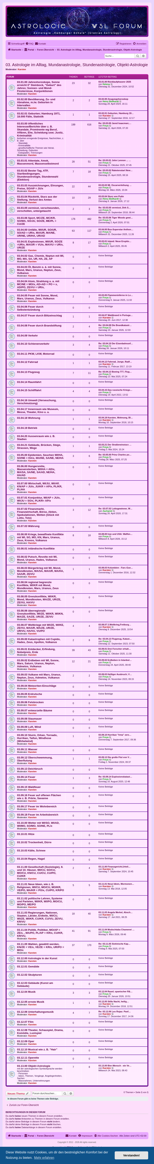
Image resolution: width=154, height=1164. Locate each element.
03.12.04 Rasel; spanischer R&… (115, 991)
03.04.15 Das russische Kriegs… (115, 390)
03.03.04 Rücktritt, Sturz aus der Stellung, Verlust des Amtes (37, 198)
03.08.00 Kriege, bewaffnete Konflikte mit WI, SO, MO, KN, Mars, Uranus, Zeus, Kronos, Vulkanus (40, 537)
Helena (106, 84)
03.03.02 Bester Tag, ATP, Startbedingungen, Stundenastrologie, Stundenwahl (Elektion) (37, 175)
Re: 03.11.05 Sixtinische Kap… (114, 944)
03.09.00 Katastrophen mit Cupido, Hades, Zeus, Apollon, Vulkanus (38, 641)
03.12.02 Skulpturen (29, 974)
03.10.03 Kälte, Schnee (31, 850)
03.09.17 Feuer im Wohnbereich (37, 806)
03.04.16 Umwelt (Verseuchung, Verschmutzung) (36, 402)
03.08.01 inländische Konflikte (36, 548)
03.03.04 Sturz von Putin (111, 196)
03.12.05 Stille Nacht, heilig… (113, 1001)
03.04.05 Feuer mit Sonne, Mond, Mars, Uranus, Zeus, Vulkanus (37, 297)
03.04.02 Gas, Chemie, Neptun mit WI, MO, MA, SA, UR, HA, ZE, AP (40, 257)
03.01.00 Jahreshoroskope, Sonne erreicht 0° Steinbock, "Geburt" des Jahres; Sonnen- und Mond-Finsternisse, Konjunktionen (39, 87)
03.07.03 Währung (28, 526)
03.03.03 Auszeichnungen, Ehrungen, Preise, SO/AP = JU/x (40, 187)
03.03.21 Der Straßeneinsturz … (114, 444)
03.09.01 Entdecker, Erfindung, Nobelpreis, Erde (36, 651)
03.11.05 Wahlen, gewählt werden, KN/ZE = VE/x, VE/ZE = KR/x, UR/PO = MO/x (40, 947)
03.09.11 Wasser (27, 749)
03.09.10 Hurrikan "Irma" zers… (114, 735)
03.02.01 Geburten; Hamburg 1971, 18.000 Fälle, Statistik (38, 115)
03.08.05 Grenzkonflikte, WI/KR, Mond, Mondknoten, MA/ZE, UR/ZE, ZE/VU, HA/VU (39, 599)
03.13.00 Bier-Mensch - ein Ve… (114, 1065)
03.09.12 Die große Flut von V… (114, 757)
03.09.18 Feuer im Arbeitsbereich (37, 814)
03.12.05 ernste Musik (30, 1001)
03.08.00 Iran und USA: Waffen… (115, 534)
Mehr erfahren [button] (44, 1157)
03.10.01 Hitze (25, 834)
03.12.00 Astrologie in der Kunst (37, 958)
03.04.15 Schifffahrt (29, 390)
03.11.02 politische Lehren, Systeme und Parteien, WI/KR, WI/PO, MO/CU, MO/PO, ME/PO (40, 901)
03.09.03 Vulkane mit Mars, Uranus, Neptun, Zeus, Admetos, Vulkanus (39, 676)
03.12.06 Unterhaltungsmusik (35, 1011)
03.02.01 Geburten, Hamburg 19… (116, 113)
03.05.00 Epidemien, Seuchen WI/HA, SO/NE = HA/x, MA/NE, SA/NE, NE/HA (40, 456)
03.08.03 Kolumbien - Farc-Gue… (115, 567)
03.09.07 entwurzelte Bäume (34, 710)
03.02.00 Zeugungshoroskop (113, 99)
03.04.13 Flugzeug (28, 372)
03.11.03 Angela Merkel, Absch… (115, 912)
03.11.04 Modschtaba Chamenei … (116, 929)
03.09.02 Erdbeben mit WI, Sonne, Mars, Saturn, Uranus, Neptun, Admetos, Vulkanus (38, 663)
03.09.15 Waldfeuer (29, 786)
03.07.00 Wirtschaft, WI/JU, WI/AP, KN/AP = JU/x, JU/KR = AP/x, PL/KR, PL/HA (39, 486)
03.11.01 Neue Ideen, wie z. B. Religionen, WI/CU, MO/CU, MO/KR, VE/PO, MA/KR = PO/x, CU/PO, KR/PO (40, 887)
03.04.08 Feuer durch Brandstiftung (39, 325)
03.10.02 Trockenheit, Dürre (34, 842)
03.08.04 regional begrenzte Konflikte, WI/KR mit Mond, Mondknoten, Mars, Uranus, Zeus (38, 585)
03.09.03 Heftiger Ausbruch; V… (115, 674)
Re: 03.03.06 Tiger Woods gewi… (115, 217)
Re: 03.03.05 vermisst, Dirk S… (114, 207)
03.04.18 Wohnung (28, 417)
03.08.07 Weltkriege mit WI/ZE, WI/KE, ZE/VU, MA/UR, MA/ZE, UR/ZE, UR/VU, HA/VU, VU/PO (40, 627)
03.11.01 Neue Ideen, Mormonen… (116, 884)
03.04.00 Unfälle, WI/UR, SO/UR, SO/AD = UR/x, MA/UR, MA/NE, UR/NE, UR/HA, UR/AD (37, 232)
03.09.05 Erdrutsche (29, 694)
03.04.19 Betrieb (27, 427)
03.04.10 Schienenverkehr (33, 343)
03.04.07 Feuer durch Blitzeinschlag (39, 315)
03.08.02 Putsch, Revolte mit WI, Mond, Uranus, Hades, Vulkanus (37, 558)
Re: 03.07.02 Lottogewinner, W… (115, 508)
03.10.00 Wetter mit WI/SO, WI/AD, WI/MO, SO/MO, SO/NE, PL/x (38, 824)
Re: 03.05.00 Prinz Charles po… (114, 454)
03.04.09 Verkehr (27, 335)
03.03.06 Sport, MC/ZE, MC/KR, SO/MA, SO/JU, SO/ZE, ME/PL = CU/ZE (36, 220)
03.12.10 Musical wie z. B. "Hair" (37, 1049)
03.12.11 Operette (28, 1057)
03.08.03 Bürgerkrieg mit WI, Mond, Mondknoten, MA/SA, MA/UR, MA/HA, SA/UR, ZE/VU (40, 570)
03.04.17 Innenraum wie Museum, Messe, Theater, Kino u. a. (38, 411)
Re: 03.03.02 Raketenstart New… (115, 170)
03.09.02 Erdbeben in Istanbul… (115, 660)
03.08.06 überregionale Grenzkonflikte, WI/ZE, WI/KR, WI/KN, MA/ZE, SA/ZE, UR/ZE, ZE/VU (40, 613)
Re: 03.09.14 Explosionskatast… (115, 776)
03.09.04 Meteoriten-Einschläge (36, 685)
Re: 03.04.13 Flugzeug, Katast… (115, 639)
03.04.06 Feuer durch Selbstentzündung (30, 308)
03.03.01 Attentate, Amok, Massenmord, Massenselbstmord (38, 162)
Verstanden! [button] (131, 1155)
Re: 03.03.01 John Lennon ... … (114, 160)
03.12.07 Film (25, 1021)
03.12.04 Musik (26, 991)
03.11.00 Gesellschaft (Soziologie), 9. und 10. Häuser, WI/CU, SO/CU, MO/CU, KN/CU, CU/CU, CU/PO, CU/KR (40, 871)
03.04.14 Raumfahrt (29, 382)
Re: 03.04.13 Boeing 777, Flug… (115, 372)
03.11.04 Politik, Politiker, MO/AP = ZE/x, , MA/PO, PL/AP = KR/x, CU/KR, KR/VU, (40, 932)
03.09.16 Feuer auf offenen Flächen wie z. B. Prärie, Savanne (39, 797)
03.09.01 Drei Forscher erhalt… (114, 649)
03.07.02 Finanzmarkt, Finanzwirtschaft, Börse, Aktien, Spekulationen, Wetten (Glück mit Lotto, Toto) (38, 513)
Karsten (22, 69)
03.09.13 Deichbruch (30, 768)
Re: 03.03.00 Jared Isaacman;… (114, 123)
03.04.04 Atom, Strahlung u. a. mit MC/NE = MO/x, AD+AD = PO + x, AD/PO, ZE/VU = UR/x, (38, 284)
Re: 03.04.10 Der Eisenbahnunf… (115, 343)
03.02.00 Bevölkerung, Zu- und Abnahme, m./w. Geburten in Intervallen (36, 102)
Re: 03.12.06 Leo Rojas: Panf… (114, 1011)
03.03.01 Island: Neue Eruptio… (114, 241)
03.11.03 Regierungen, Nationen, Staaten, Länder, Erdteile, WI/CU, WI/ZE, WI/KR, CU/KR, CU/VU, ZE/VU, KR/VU (40, 917)
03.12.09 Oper (25, 1041)
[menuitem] (29, 43)
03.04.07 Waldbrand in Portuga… (115, 315)
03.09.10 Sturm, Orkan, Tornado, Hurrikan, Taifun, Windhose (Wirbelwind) (37, 738)
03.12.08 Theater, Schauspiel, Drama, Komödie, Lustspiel (40, 1032)
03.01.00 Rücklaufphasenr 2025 (114, 82)
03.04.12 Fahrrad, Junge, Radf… (115, 361)
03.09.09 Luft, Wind (29, 726)
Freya (105, 125)
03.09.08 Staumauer (29, 718)
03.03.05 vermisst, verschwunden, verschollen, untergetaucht (38, 209)
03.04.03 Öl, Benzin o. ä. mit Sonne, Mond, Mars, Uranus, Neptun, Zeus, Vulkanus (39, 270)
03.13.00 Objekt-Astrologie (33, 1065)
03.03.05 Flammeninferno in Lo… (115, 295)
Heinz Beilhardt (111, 101)
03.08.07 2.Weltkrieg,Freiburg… (114, 624)
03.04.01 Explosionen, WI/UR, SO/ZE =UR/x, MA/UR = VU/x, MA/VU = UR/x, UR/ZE (40, 244)
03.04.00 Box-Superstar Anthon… (115, 229)
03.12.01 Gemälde (28, 966)
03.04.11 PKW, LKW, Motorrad (35, 353)
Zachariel (107, 511)
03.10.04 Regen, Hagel (31, 858)
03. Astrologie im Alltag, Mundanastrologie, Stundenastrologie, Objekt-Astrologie (77, 65)
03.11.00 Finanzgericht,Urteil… (114, 866)
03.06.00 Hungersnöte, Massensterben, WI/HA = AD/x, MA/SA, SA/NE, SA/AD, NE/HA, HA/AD (36, 471)
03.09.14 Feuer (26, 776)
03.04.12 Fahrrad (27, 361)
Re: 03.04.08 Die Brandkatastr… (115, 325)
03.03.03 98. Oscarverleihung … (115, 185)
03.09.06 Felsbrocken (30, 702)
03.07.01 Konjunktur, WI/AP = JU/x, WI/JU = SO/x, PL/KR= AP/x (38, 499)
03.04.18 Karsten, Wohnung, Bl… (115, 417)
